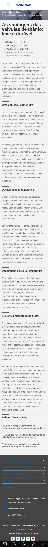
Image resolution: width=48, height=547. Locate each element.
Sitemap (12, 533)
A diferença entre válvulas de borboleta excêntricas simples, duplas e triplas (21, 445)
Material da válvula (13, 473)
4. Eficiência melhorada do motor (17, 56)
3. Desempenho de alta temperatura (18, 52)
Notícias (11, 12)
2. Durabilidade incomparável (16, 49)
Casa (4, 12)
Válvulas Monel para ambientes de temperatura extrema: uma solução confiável (23, 427)
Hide (22, 42)
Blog (18, 12)
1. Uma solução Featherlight (15, 46)
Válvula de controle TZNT (17, 467)
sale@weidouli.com (13, 508)
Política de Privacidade (27, 533)
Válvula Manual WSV (14, 460)
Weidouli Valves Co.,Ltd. (28, 526)
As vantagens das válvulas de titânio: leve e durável (22, 15)
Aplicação (8, 486)
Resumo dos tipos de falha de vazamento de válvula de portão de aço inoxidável (23, 436)
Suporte (7, 480)
